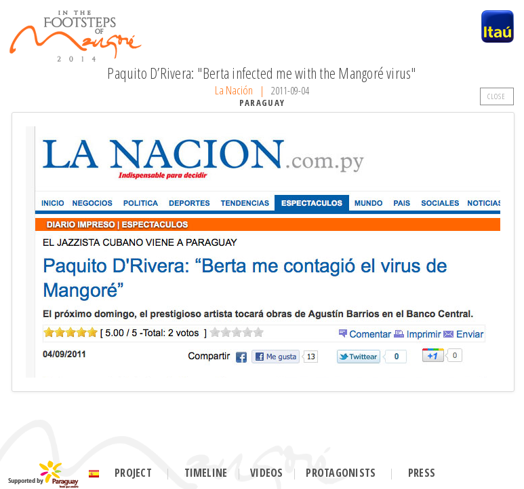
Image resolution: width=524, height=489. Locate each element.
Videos (266, 472)
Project (133, 472)
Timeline (206, 472)
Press (421, 472)
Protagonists (341, 472)
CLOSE (496, 96)
